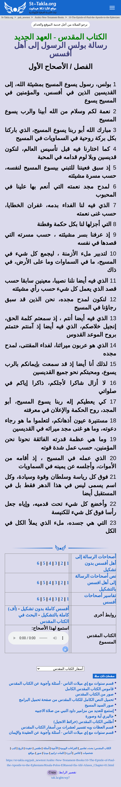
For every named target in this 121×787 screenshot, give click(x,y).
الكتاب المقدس (103, 748)
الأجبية (54, 748)
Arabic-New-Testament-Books (49, 17)
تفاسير (83, 748)
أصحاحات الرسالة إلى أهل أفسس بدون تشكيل (95, 563)
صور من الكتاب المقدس (94, 694)
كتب (13, 748)
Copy (52, 772)
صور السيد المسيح (99, 705)
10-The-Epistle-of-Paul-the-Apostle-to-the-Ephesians (94, 17)
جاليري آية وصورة (99, 716)
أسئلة (46, 748)
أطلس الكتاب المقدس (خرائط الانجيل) (84, 722)
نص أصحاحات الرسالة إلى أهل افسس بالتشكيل (95, 582)
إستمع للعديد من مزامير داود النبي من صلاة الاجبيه (74, 711)
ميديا (46, 753)
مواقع (31, 753)
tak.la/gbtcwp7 (60, 777)
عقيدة (28, 748)
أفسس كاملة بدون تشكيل (45, 608)
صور (39, 753)
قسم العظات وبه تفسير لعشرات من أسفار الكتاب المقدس (67, 727)
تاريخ (20, 748)
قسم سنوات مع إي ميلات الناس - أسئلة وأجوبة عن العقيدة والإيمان (61, 732)
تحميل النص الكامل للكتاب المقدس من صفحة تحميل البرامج (66, 700)
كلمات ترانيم (57, 753)
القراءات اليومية (68, 748)
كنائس (77, 753)
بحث (90, 748)
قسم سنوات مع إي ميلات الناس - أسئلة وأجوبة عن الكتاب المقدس (61, 683)
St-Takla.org (7, 17)
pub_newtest (24, 17)
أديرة (69, 753)
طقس (37, 748)
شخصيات (88, 753)
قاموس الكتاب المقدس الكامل (89, 689)
